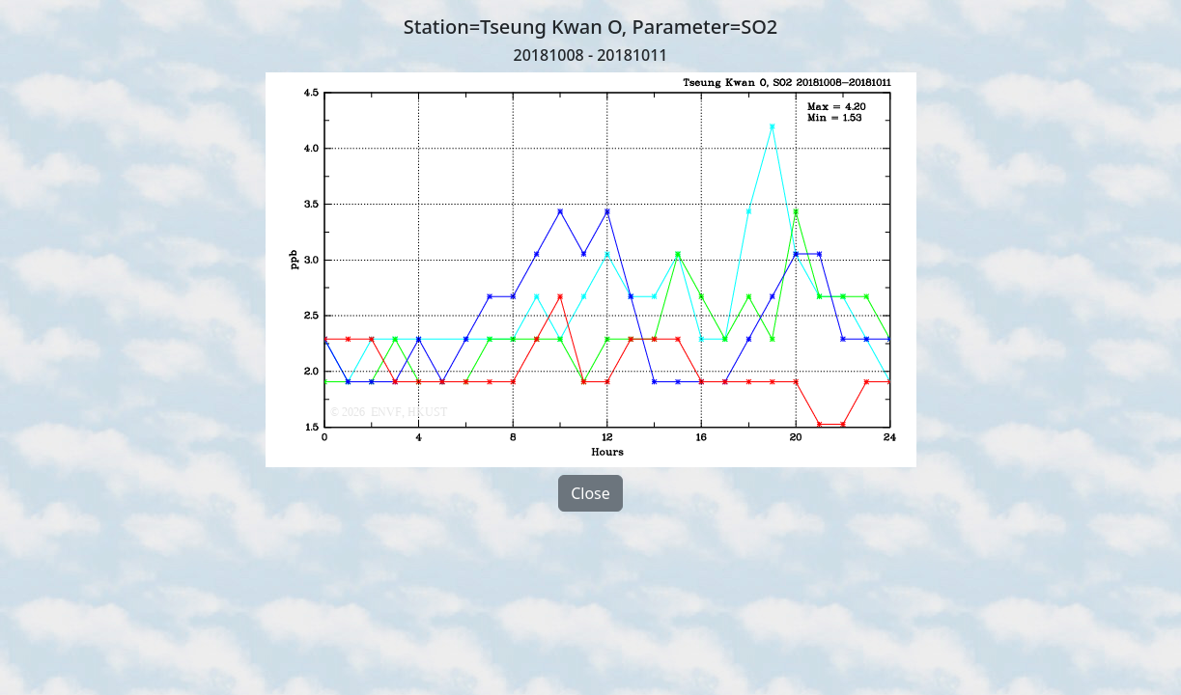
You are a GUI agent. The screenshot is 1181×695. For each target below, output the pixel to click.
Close (590, 493)
